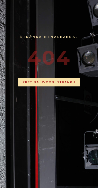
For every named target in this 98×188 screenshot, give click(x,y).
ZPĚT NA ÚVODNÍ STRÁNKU (49, 82)
